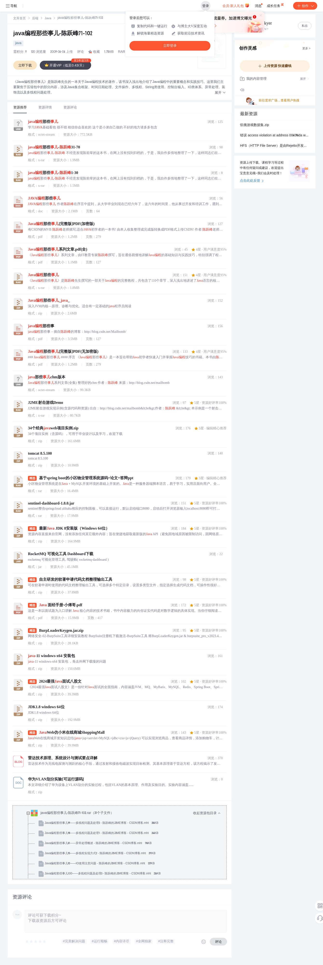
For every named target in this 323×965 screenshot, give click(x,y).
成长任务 (275, 4)
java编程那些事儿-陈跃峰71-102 (52, 34)
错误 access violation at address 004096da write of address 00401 (275, 135)
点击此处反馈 (252, 181)
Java (48, 18)
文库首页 (19, 18)
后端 (35, 18)
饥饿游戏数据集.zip (254, 125)
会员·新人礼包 (235, 5)
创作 (305, 6)
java (18, 43)
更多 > (306, 48)
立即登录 (170, 45)
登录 (205, 6)
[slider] (36, 941)
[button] (220, 93)
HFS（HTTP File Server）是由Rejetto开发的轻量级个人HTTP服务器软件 (275, 146)
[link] (19, 18)
